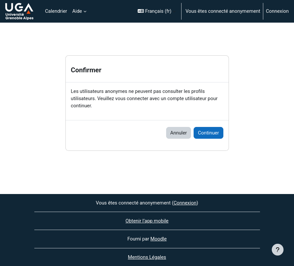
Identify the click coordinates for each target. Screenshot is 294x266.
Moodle (158, 239)
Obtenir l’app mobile (147, 221)
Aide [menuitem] (77, 11)
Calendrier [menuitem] (56, 11)
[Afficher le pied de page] (278, 250)
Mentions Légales (147, 257)
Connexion (277, 11)
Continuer (208, 133)
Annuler (178, 133)
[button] (156, 11)
